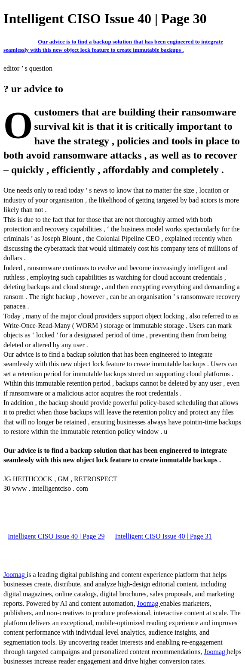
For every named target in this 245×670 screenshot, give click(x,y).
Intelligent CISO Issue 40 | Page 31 (163, 536)
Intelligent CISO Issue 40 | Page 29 (56, 536)
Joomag (15, 574)
